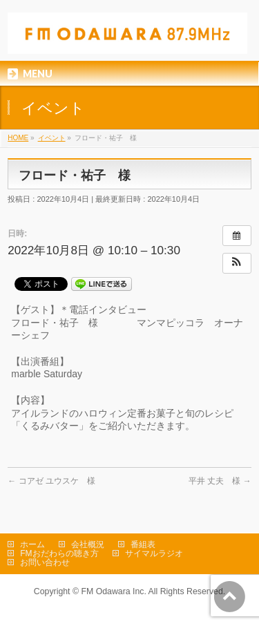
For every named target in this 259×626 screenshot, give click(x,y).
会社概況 (87, 544)
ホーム (32, 544)
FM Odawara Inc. (113, 591)
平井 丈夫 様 (220, 481)
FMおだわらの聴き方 (59, 553)
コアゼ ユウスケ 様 (51, 481)
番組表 (143, 544)
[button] (237, 263)
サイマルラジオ (154, 553)
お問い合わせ (45, 562)
